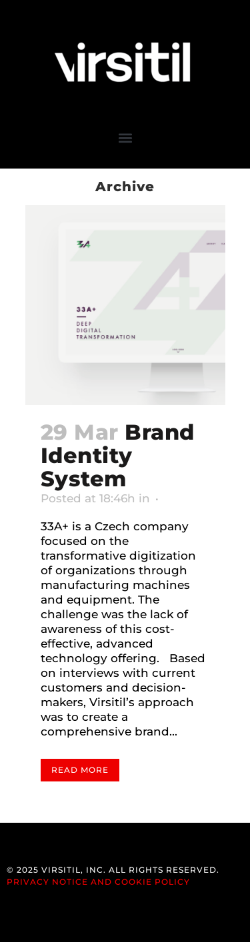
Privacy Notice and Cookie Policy (98, 882)
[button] (125, 138)
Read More (80, 770)
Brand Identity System (118, 455)
